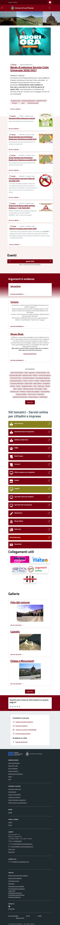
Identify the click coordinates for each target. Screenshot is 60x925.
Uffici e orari (11, 849)
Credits (40, 916)
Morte (14, 388)
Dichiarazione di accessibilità (16, 886)
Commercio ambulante (28, 378)
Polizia (45, 388)
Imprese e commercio (14, 797)
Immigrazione (46, 383)
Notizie (10, 812)
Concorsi (25, 380)
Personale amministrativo (15, 774)
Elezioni (37, 380)
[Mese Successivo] (50, 261)
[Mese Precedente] (9, 261)
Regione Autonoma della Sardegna (18, 876)
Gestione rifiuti (28, 383)
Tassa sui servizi (32, 394)
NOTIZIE (14, 65)
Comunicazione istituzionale (43, 378)
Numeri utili (11, 852)
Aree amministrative (14, 763)
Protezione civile (15, 391)
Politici (10, 777)
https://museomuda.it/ (30, 354)
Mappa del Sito (20, 918)
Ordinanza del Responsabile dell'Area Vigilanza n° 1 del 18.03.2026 (22, 207)
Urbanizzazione (43, 397)
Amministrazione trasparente (16, 889)
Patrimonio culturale (28, 388)
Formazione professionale (16, 383)
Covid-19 (31, 380)
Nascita (20, 388)
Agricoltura (32, 372)
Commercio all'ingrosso (44, 375)
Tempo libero (40, 394)
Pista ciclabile (38, 388)
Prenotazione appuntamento (16, 895)
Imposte (12, 386)
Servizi (28, 916)
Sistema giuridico (45, 391)
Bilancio (35, 375)
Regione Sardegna (12, 2)
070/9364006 (18, 841)
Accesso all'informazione (17, 372)
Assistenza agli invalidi (15, 375)
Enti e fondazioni (13, 768)
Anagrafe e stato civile (14, 789)
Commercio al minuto (15, 378)
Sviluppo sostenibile (21, 394)
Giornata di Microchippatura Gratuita (22, 118)
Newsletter (11, 909)
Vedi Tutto (30, 692)
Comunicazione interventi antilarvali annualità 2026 (22, 179)
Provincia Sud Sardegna (14, 878)
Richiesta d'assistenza (14, 897)
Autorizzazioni (12, 792)
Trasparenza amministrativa (20, 397)
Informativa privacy (13, 881)
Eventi (10, 825)
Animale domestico (41, 372)
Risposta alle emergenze (33, 391)
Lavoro (35, 386)
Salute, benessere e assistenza (16, 800)
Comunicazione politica (16, 380)
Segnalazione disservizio (15, 893)
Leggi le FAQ (11, 891)
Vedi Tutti (30, 402)
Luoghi (10, 822)
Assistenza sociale (27, 375)
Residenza (22, 391)
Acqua (26, 372)
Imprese (18, 386)
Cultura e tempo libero (14, 795)
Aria (48, 372)
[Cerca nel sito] (49, 8)
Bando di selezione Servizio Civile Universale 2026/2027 (29, 69)
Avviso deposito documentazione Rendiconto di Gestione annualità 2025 (22, 138)
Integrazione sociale (27, 386)
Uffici (9, 779)
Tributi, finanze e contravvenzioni (17, 803)
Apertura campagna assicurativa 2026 (23, 228)
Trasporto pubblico (33, 397)
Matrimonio (41, 386)
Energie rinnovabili (45, 380)
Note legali (11, 884)
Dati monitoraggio (13, 916)
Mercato (48, 386)
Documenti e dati (13, 766)
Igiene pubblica (37, 383)
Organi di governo (13, 771)
